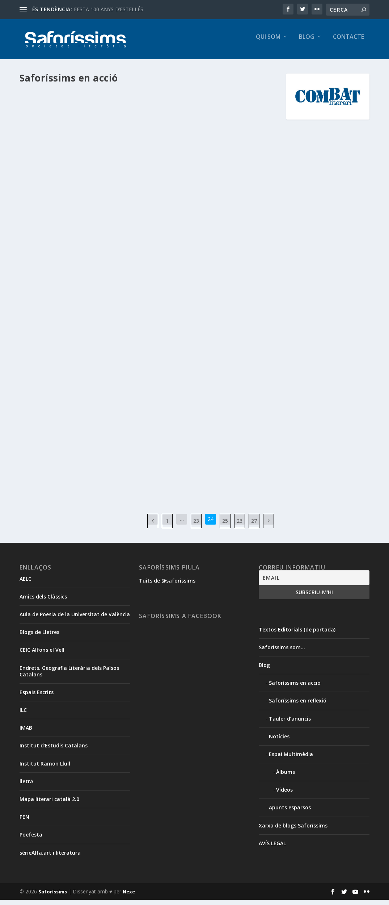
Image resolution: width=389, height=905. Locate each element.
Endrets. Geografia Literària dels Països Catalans (69, 676)
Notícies (279, 741)
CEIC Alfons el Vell (42, 654)
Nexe (129, 896)
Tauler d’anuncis (290, 723)
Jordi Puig (219, 307)
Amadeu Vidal (207, 300)
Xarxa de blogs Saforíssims (293, 830)
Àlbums (285, 776)
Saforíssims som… (282, 652)
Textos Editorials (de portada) (297, 634)
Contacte (348, 42)
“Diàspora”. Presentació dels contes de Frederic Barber (81, 108)
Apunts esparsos (290, 812)
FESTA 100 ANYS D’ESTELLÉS (108, 9)
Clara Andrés (85, 360)
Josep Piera (205, 315)
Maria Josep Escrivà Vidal (185, 322)
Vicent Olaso (52, 368)
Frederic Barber (75, 123)
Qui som (268, 42)
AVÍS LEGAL (272, 848)
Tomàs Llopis (174, 330)
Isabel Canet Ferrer (112, 123)
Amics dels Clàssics (43, 601)
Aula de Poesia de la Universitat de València (75, 619)
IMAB (26, 732)
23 (196, 525)
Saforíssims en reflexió (297, 705)
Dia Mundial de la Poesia (197, 401)
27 (254, 525)
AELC (25, 583)
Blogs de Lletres (39, 637)
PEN (24, 821)
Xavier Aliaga (81, 368)
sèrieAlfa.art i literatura (50, 857)
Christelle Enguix (190, 307)
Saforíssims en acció (47, 131)
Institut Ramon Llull (45, 768)
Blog (306, 42)
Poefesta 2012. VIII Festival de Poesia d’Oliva (73, 231)
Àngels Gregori (238, 300)
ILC (23, 715)
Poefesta (31, 839)
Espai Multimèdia (291, 759)
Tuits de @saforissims (167, 585)
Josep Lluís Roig (176, 315)
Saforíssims (52, 896)
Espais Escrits (37, 697)
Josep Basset (244, 307)
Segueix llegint (52, 193)
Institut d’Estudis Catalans (54, 750)
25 (225, 525)
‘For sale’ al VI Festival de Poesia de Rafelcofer (214, 285)
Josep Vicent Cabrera (241, 315)
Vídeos (284, 794)
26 (239, 525)
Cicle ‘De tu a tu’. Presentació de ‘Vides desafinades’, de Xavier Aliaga (76, 341)
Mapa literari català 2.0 (49, 804)
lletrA (26, 786)
